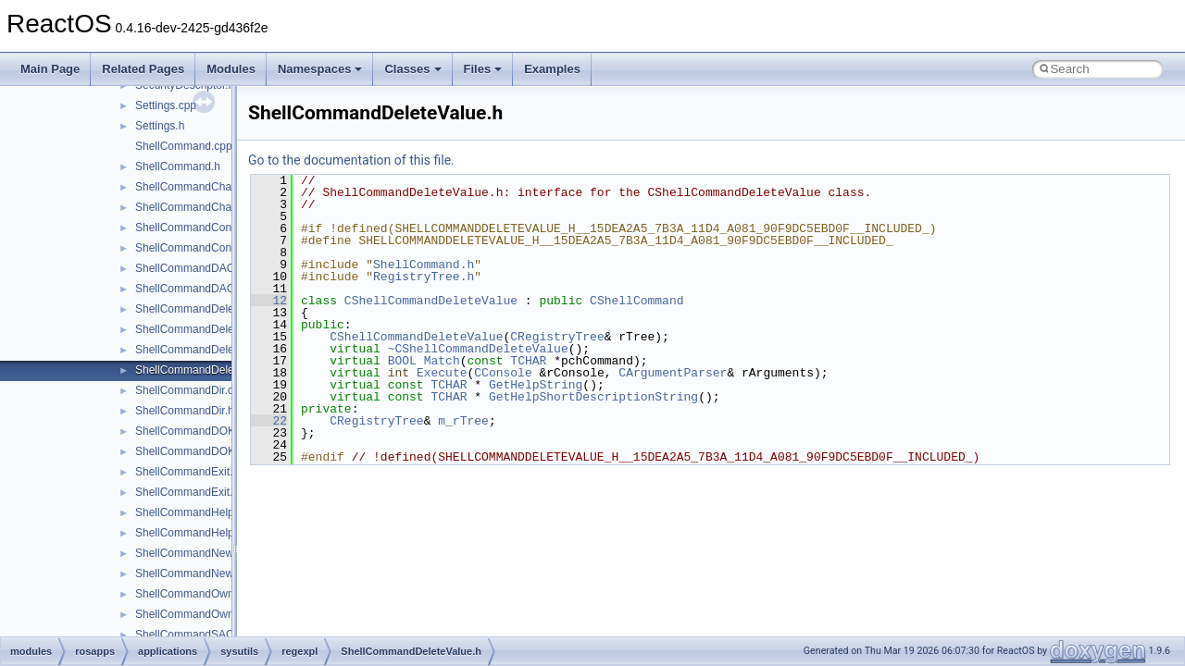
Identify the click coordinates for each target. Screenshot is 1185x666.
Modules (231, 69)
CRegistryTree (557, 336)
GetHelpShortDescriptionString (593, 396)
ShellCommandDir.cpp (190, 390)
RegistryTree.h (423, 276)
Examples (552, 69)
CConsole (502, 372)
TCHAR (528, 360)
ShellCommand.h (177, 166)
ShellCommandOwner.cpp (199, 593)
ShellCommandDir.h (184, 410)
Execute (442, 372)
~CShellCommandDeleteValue (478, 348)
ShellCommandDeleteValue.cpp (213, 349)
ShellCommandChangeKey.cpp (212, 186)
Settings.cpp (165, 105)
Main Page (50, 69)
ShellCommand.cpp (183, 146)
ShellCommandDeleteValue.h (208, 370)
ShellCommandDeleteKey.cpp (208, 308)
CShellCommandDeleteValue (431, 300)
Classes (412, 69)
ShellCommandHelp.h (189, 532)
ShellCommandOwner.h (194, 614)
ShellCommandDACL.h (192, 288)
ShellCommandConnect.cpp (204, 227)
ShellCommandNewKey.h (198, 573)
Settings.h (159, 125)
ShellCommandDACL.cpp (198, 268)
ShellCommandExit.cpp (193, 471)
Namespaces (320, 69)
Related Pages (143, 69)
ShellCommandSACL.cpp (198, 634)
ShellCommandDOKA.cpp (199, 431)
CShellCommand (636, 300)
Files (483, 69)
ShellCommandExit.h (187, 492)
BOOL (402, 360)
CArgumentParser (672, 372)
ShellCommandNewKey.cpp (204, 553)
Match (442, 360)
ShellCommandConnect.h (198, 247)
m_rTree (463, 421)
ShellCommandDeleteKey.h (203, 329)
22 (269, 421)
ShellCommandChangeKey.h (206, 207)
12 (269, 300)
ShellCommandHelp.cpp (195, 512)
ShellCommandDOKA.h (193, 451)
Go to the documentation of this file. (351, 160)
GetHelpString (535, 384)
